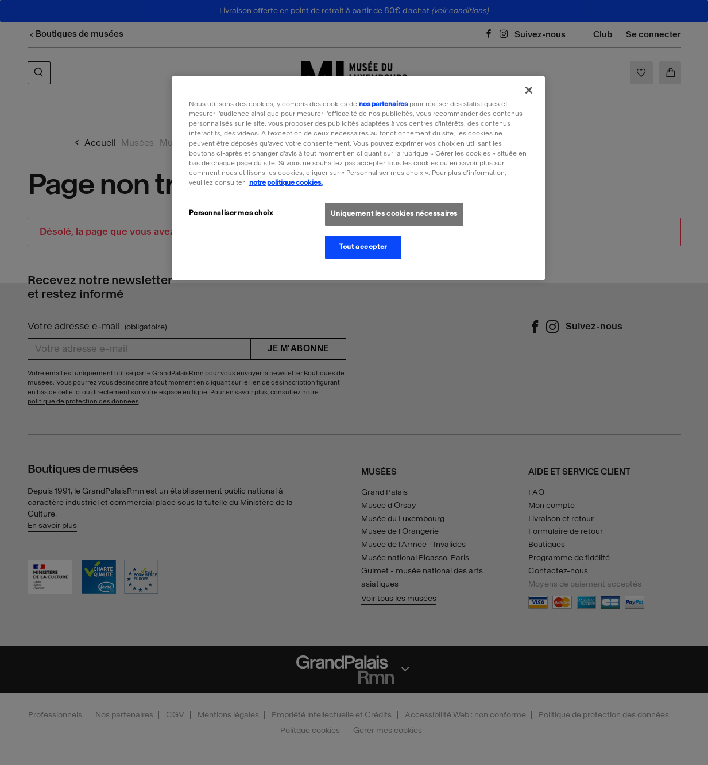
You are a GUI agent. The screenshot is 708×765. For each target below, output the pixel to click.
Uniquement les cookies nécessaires (394, 213)
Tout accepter (362, 246)
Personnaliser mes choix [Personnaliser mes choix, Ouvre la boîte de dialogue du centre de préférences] (231, 212)
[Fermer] (528, 90)
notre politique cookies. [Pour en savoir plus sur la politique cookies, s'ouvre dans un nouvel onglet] (286, 182)
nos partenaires (383, 103)
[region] (358, 177)
